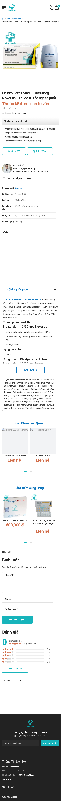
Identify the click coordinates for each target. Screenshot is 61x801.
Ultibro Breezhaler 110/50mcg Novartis (23, 299)
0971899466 (14, 766)
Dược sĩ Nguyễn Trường (24, 168)
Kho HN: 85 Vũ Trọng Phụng (23, 775)
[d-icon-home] (3, 19)
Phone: (5, 766)
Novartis (18, 188)
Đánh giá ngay (15, 669)
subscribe (49, 743)
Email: (5, 771)
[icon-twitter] (9, 109)
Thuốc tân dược (14, 19)
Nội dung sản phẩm (17, 289)
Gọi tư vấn (41, 151)
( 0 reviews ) (20, 114)
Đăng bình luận (16, 620)
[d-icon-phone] (51, 7)
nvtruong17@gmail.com (18, 771)
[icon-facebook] (4, 109)
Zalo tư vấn (14, 151)
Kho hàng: (7, 775)
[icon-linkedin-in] (15, 109)
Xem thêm (29, 370)
